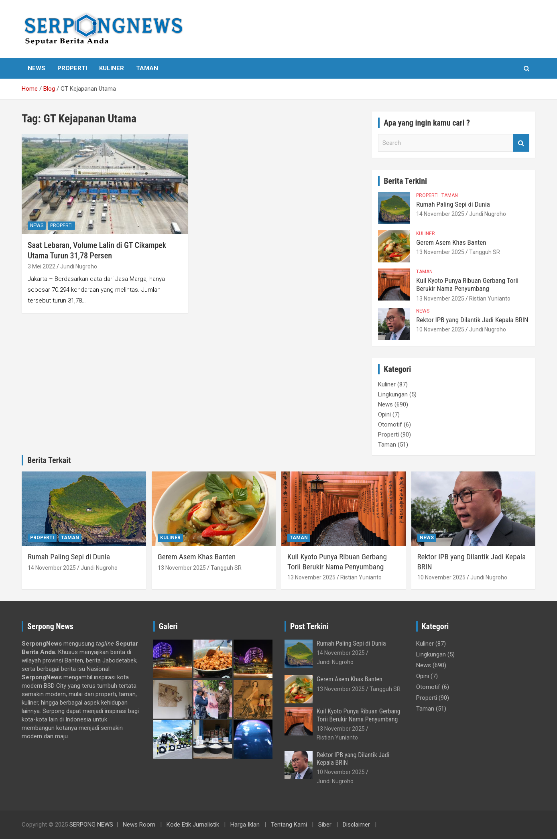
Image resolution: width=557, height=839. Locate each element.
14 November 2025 (440, 214)
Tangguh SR (484, 252)
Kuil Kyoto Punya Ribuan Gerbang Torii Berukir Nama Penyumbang (467, 284)
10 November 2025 (440, 329)
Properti (72, 68)
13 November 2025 (440, 252)
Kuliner (111, 68)
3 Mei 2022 (41, 266)
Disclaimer (356, 824)
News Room (139, 824)
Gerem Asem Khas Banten (451, 242)
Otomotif (390, 424)
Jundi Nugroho (78, 266)
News (36, 68)
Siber (324, 824)
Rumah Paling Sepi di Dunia (453, 204)
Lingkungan (393, 394)
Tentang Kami (289, 824)
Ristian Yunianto (489, 298)
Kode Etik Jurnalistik (193, 824)
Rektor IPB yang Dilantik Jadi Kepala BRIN (472, 320)
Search (521, 143)
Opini (384, 414)
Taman (147, 68)
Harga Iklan (245, 824)
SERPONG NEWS (91, 824)
